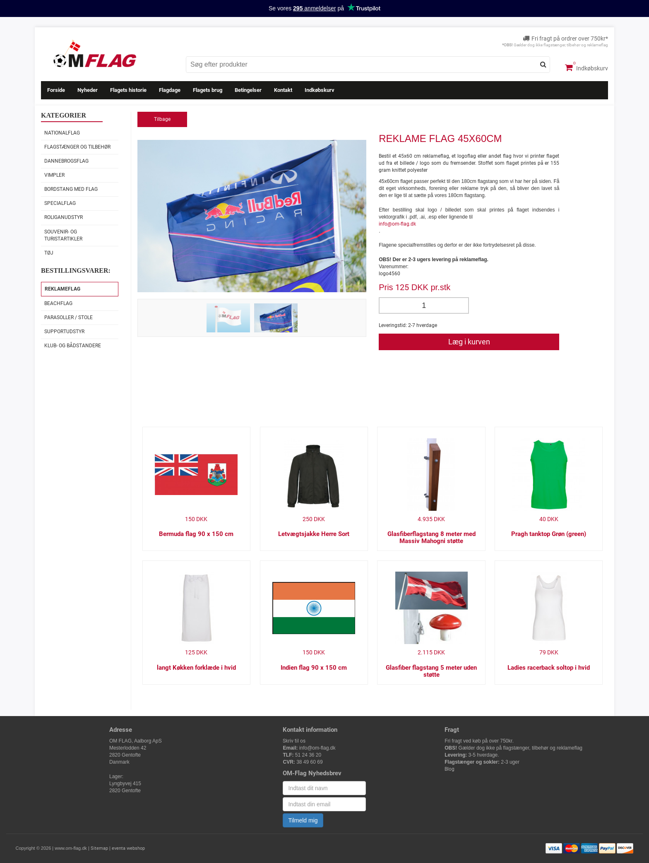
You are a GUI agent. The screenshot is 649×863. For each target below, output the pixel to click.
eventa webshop (128, 848)
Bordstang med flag (71, 189)
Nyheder (87, 90)
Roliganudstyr (63, 217)
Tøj (48, 253)
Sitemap (99, 848)
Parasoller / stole (68, 317)
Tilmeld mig (302, 820)
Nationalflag (62, 133)
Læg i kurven (469, 341)
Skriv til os (294, 741)
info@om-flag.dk (397, 224)
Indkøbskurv (586, 67)
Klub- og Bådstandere (72, 346)
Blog (449, 769)
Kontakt (283, 90)
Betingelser (248, 90)
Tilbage (162, 119)
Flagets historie (128, 90)
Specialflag (60, 203)
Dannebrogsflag (66, 161)
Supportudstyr (64, 331)
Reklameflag (62, 289)
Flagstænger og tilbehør (77, 147)
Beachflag (58, 303)
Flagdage (169, 90)
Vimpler (54, 175)
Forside (56, 90)
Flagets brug (207, 90)
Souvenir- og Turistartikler (63, 235)
